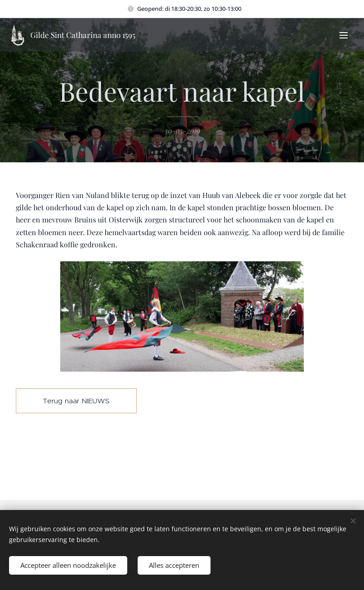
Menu (344, 35)
